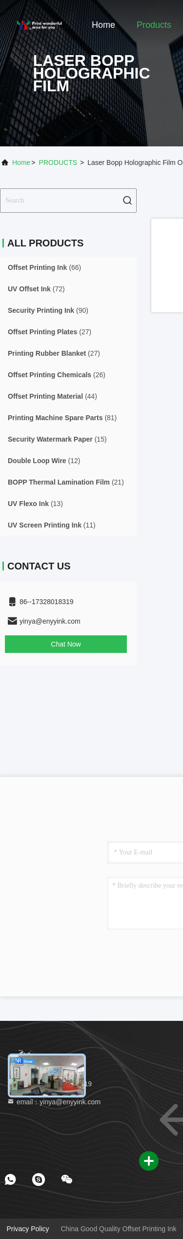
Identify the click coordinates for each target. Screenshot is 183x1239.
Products (154, 25)
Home (103, 25)
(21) (66, 482)
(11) (52, 525)
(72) (36, 289)
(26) (56, 375)
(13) (35, 504)
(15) (57, 439)
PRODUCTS (58, 162)
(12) (44, 461)
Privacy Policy (27, 1229)
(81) (62, 418)
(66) (44, 267)
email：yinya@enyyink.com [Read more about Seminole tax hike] (54, 1102)
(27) (49, 332)
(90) (48, 310)
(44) (52, 396)
